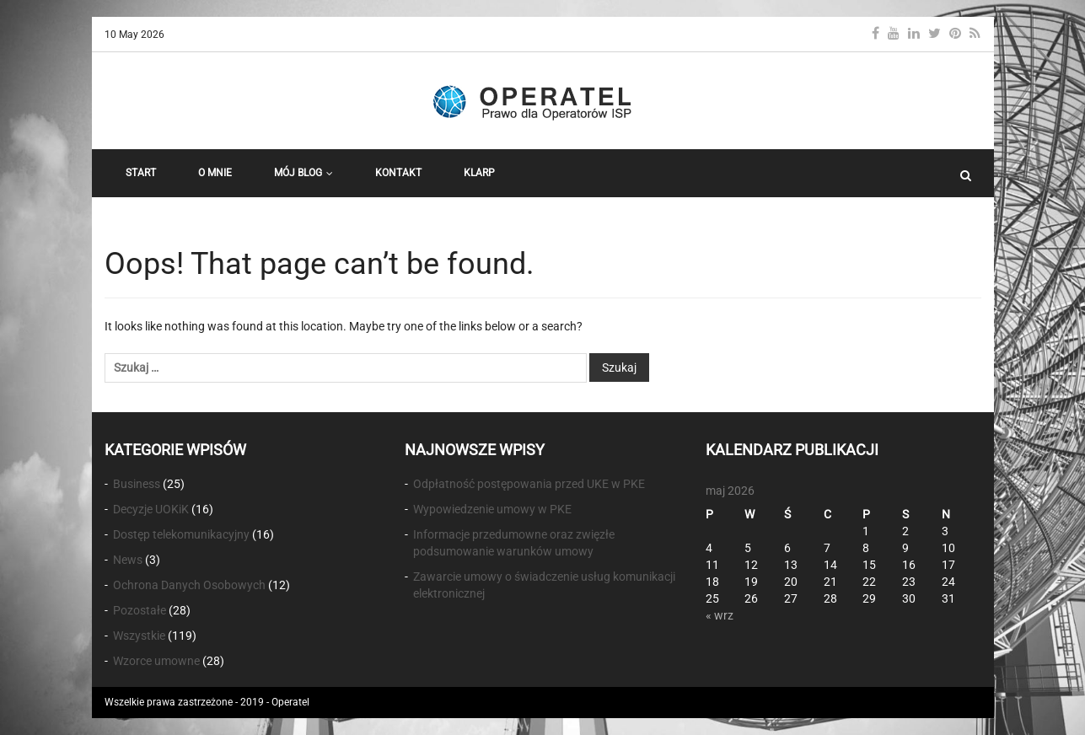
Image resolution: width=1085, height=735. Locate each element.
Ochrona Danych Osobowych (189, 585)
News (127, 559)
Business (136, 484)
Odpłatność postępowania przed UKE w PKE (529, 484)
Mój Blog (303, 173)
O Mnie (215, 173)
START (141, 173)
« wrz (719, 615)
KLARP (479, 173)
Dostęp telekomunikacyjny (181, 534)
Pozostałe (139, 610)
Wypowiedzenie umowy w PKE (492, 509)
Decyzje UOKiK (151, 509)
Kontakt (398, 173)
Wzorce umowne (156, 661)
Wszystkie (139, 635)
